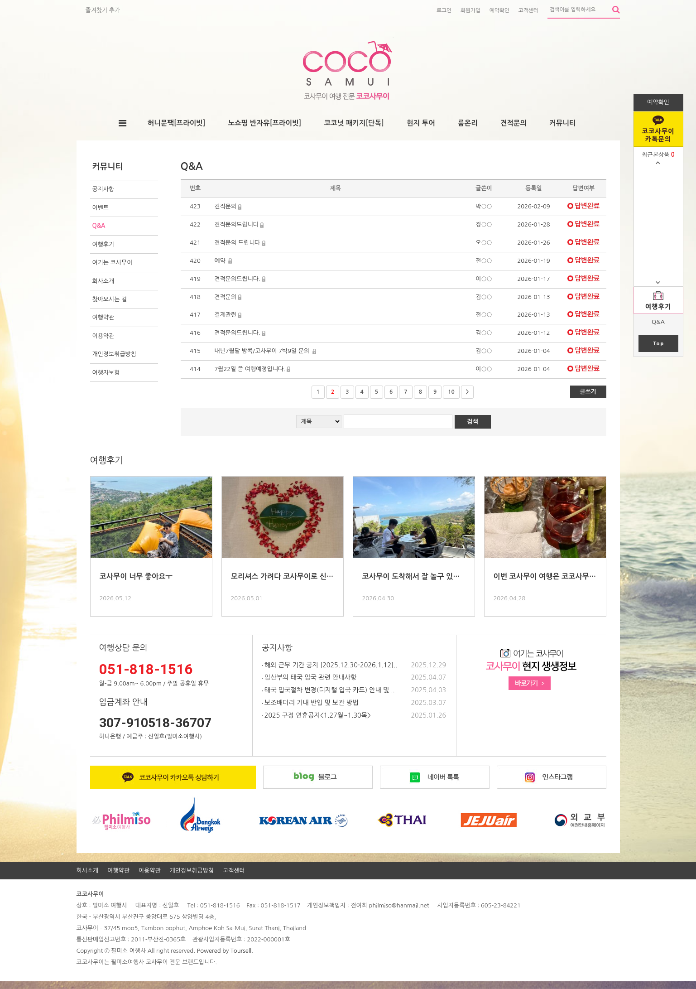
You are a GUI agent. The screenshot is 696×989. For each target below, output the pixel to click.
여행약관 (103, 317)
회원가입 (470, 10)
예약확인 (499, 10)
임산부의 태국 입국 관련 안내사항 (309, 677)
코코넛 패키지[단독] (354, 123)
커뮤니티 (562, 123)
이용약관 (103, 336)
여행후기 (658, 307)
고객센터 (528, 10)
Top (658, 343)
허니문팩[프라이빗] (176, 123)
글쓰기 (588, 392)
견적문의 (513, 123)
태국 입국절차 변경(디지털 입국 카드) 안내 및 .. (328, 690)
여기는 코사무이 (112, 262)
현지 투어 (421, 123)
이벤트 (100, 208)
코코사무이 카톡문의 (658, 135)
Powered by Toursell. (225, 951)
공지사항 (103, 189)
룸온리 (468, 123)
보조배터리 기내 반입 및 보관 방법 (310, 703)
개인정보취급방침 (114, 354)
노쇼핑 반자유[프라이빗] (265, 123)
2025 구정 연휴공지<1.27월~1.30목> (316, 715)
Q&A (658, 322)
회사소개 (103, 281)
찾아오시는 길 (109, 299)
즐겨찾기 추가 (103, 10)
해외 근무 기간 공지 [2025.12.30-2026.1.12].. (330, 665)
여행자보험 (106, 373)
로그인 (444, 10)
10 (451, 392)
